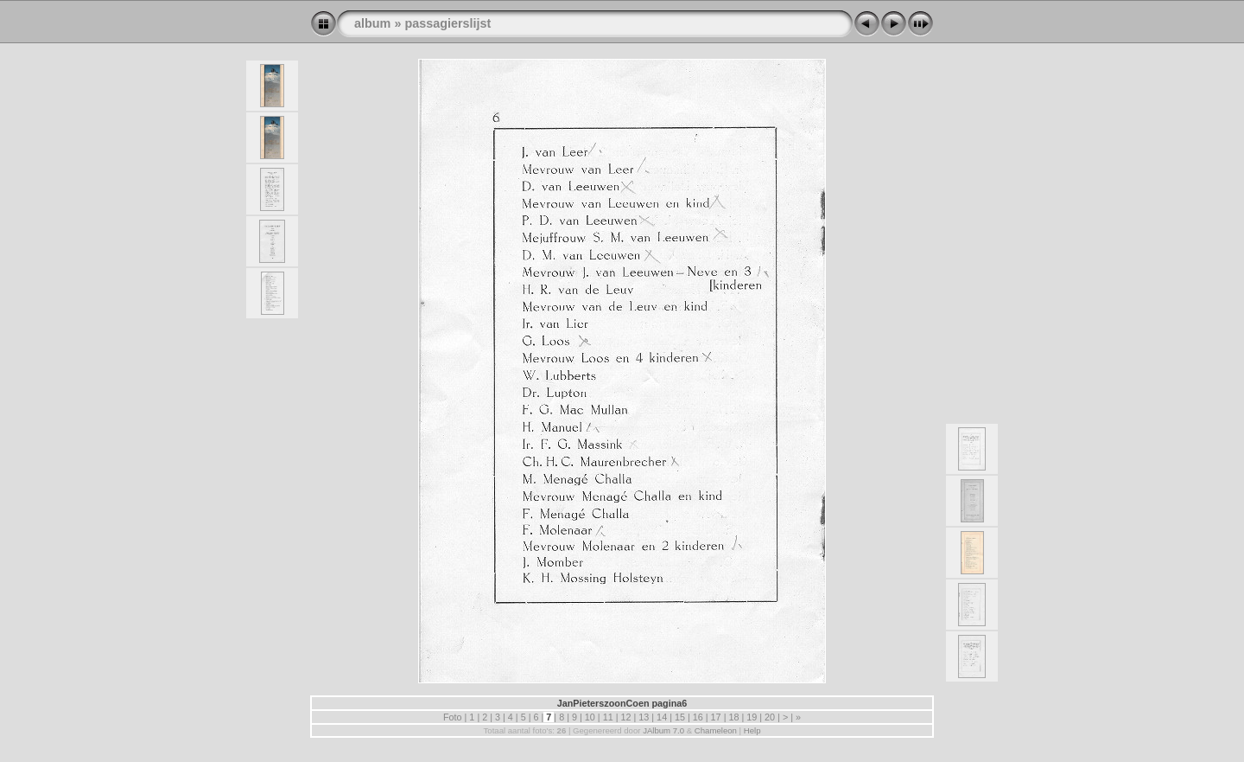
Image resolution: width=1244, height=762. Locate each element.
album (372, 23)
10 (590, 717)
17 (716, 717)
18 (733, 717)
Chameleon (716, 730)
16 (698, 717)
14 (662, 717)
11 (608, 717)
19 (751, 717)
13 (643, 717)
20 (770, 717)
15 (680, 717)
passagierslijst (447, 23)
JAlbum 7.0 (663, 730)
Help (752, 730)
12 (625, 717)
